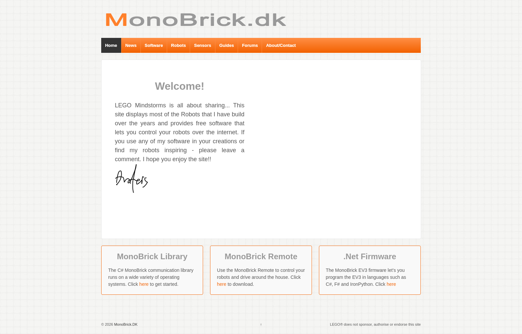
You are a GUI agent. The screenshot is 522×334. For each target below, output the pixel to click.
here (143, 284)
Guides (226, 45)
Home (111, 45)
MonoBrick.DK (125, 324)
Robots (178, 45)
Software (154, 45)
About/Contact (281, 45)
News (130, 45)
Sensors (202, 45)
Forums (250, 45)
